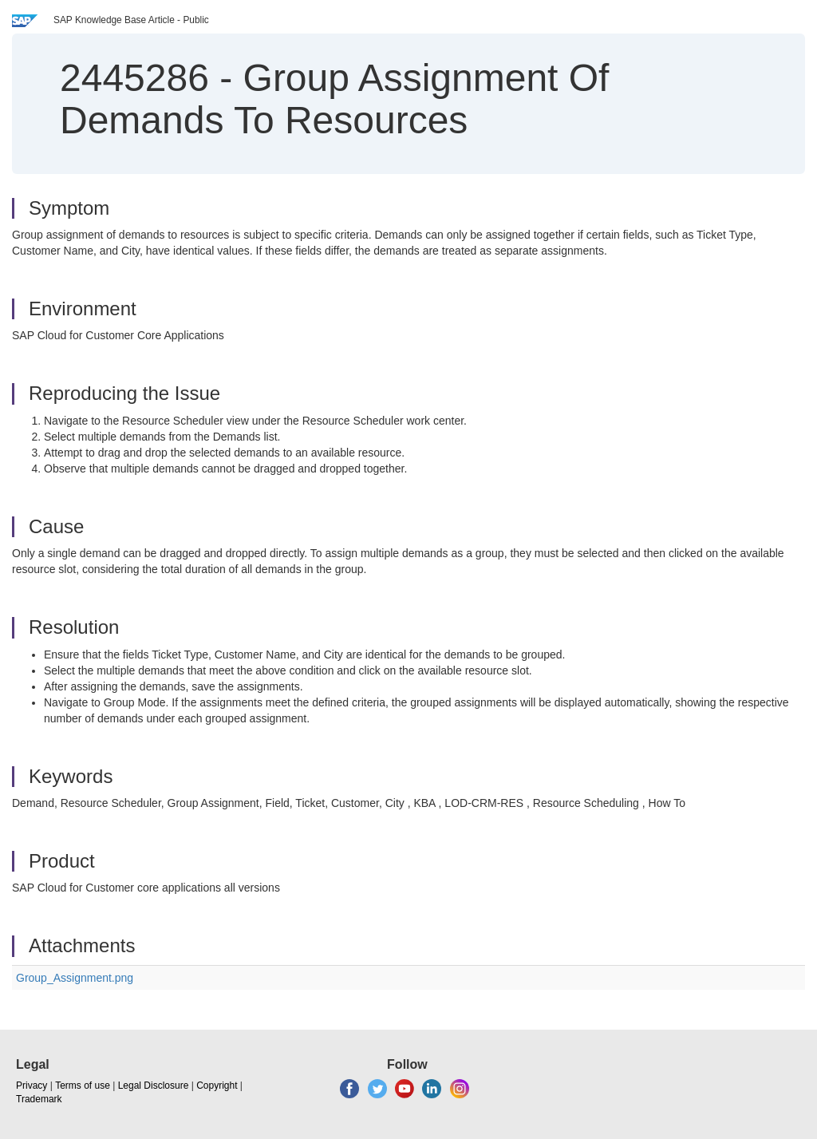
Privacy (31, 1085)
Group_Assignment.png (74, 977)
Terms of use (82, 1085)
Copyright (216, 1085)
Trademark (39, 1099)
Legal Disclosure (153, 1085)
